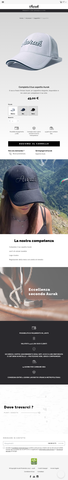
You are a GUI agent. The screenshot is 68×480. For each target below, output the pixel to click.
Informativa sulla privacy (46, 455)
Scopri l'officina (38, 306)
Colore (10, 110)
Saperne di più (40, 160)
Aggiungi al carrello (34, 150)
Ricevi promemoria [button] (19, 160)
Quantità (10, 124)
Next (65, 203)
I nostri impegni (43, 474)
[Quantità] (14, 127)
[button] (3, 2)
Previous (2, 203)
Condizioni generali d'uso (20, 454)
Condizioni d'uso (29, 478)
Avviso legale (54, 474)
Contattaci (41, 478)
